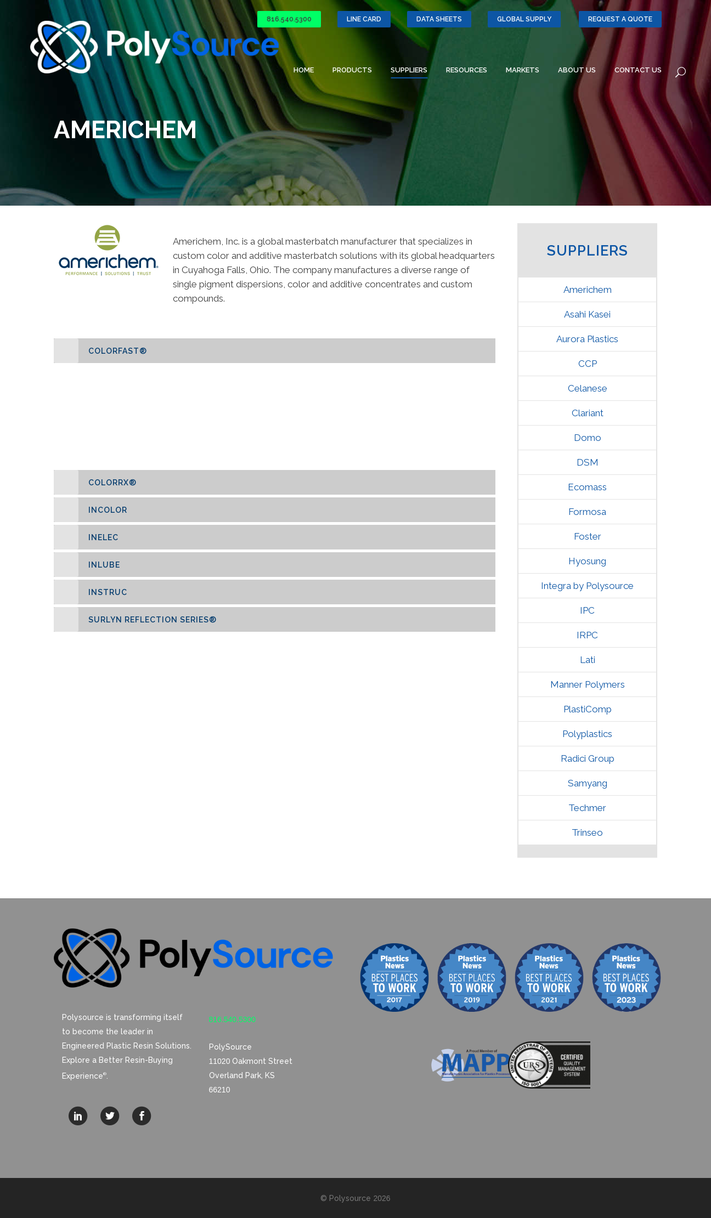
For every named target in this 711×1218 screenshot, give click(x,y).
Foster (587, 536)
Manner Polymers (587, 684)
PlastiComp (587, 709)
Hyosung (587, 561)
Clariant (587, 412)
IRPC (587, 635)
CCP (587, 363)
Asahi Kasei (587, 314)
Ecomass (587, 486)
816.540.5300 (289, 19)
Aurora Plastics (587, 338)
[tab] (274, 350)
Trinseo (587, 832)
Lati (587, 659)
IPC (587, 610)
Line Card (364, 19)
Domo (587, 437)
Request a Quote (620, 19)
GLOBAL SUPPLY (524, 19)
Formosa (587, 511)
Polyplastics (587, 733)
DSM (588, 462)
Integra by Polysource (587, 585)
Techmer (587, 807)
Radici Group (587, 758)
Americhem (587, 289)
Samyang (587, 783)
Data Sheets (439, 19)
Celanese (587, 388)
